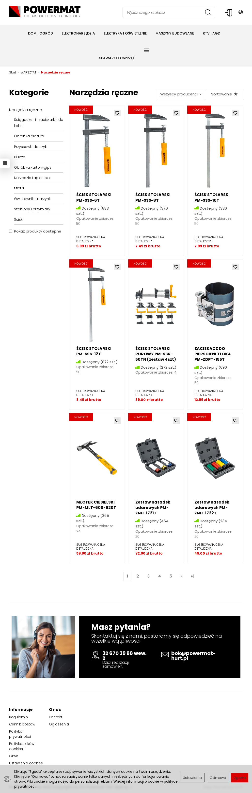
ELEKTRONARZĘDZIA (78, 33)
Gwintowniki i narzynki (32, 198)
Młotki (19, 188)
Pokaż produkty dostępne (35, 231)
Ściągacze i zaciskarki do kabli (38, 122)
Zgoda (240, 777)
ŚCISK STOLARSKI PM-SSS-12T (93, 351)
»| (192, 576)
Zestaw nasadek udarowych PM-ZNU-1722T (211, 507)
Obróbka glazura (29, 136)
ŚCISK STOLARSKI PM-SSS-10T (212, 197)
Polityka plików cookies (21, 746)
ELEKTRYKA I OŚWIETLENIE (125, 33)
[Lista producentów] (180, 94)
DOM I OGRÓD (40, 33)
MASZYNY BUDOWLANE (175, 33)
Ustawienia (192, 777)
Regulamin (18, 717)
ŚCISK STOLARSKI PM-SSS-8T (153, 197)
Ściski (18, 219)
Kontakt (55, 717)
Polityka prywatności (20, 734)
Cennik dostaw (22, 724)
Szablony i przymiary (32, 209)
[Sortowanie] (224, 94)
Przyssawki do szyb (30, 146)
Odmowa (218, 777)
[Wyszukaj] (208, 12)
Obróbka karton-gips (32, 167)
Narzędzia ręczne (25, 110)
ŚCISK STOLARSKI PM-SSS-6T (93, 197)
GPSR (13, 756)
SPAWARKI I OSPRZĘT (117, 57)
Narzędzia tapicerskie (32, 177)
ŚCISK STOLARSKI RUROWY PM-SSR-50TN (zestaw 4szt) (155, 354)
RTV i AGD (211, 33)
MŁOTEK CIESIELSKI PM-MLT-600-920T (96, 504)
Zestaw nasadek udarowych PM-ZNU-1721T (152, 507)
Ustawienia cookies (26, 763)
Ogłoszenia (59, 724)
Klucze (19, 157)
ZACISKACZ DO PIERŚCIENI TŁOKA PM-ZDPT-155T (212, 354)
